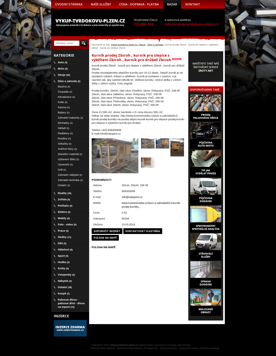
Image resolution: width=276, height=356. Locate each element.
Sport (63, 255)
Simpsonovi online (188, 348)
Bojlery (63, 112)
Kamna (64, 107)
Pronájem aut (151, 348)
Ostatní (64, 185)
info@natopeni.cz (132, 197)
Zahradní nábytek (70, 174)
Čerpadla (65, 91)
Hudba (64, 262)
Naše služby (101, 4)
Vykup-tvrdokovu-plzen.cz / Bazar (128, 44)
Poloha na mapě (105, 237)
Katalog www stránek (179, 345)
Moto (63, 68)
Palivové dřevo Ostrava (103, 348)
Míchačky (65, 122)
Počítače (65, 205)
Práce (63, 230)
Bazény (64, 86)
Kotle (62, 102)
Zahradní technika (70, 179)
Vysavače (65, 164)
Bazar (172, 4)
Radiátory (65, 133)
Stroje (64, 74)
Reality (64, 193)
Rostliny (64, 138)
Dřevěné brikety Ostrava (129, 348)
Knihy (63, 268)
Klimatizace (66, 96)
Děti (62, 243)
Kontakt (192, 4)
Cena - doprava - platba (139, 4)
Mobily (64, 218)
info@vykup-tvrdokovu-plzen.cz (192, 24)
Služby (64, 236)
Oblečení (65, 249)
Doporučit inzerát (107, 231)
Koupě (64, 293)
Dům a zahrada (155, 44)
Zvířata (64, 199)
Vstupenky (66, 274)
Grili (62, 169)
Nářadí (63, 128)
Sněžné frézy (67, 148)
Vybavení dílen (68, 159)
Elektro (64, 211)
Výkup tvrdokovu (168, 348)
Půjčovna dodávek (209, 348)
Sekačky (64, 143)
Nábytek (65, 280)
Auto (62, 62)
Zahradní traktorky (70, 117)
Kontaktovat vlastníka (142, 231)
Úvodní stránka (69, 4)
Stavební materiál (70, 154)
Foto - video (67, 224)
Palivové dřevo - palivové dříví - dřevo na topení (71, 303)
